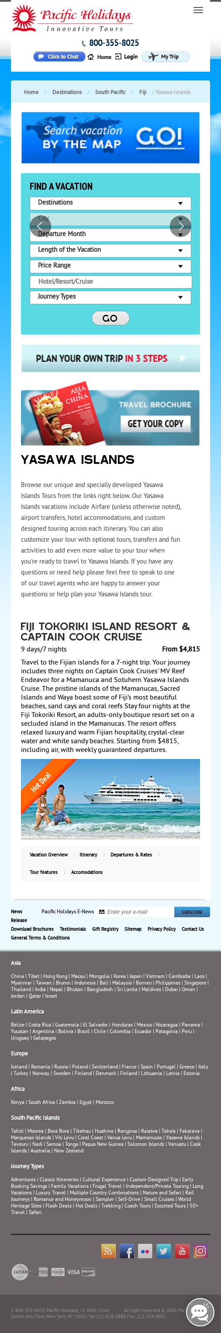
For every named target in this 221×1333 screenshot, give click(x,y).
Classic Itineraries (59, 1180)
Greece (187, 1067)
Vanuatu (177, 1145)
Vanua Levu (119, 1138)
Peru (187, 1032)
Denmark (106, 1074)
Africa (17, 1089)
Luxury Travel (51, 1193)
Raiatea (149, 1131)
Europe (19, 1054)
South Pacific (110, 92)
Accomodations (87, 873)
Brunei (63, 983)
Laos (199, 977)
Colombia (120, 1032)
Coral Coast (90, 1138)
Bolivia (65, 1032)
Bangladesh (100, 990)
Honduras (122, 1025)
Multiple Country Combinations (104, 1193)
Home (31, 92)
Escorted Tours (170, 1206)
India (40, 990)
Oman (188, 990)
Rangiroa (127, 1131)
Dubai (171, 990)
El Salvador (95, 1025)
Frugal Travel (107, 1186)
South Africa (41, 1103)
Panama (191, 1025)
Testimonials (73, 929)
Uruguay (20, 1038)
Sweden (62, 1074)
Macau (78, 977)
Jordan (18, 996)
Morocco (105, 1103)
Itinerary (88, 855)
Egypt (85, 1103)
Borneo (144, 983)
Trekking (111, 1206)
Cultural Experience (104, 1180)
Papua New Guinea (103, 1145)
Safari (35, 1213)
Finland (83, 1074)
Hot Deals (86, 1206)
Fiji (142, 92)
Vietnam (155, 977)
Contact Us (193, 929)
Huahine (104, 1131)
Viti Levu (64, 1138)
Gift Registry (105, 929)
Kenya (17, 1103)
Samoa (53, 1145)
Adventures (23, 1180)
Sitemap (133, 929)
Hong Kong (55, 977)
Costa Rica (39, 1025)
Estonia (191, 1074)
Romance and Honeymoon (63, 1200)
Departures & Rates (131, 855)
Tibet (34, 977)
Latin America (27, 1012)
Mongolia (99, 977)
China (17, 977)
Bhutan (75, 990)
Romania (40, 1067)
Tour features (44, 873)
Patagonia (167, 1032)
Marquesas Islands (31, 1138)
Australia (40, 1151)
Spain (147, 1067)
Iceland (19, 1067)
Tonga (71, 1145)
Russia (61, 1067)
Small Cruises (159, 1200)
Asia (16, 963)
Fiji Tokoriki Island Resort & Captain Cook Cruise (106, 632)
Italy (203, 1067)
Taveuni (19, 1145)
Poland (80, 1067)
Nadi (37, 1145)
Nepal (56, 990)
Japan (136, 977)
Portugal (166, 1067)
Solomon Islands (146, 1145)
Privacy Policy (162, 929)
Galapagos (44, 1038)
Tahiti (17, 1131)
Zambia (67, 1103)
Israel (51, 996)
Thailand (21, 990)
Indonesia (85, 983)
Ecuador (143, 1032)
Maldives (151, 990)
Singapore (195, 983)
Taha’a (169, 1131)
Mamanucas (149, 1138)
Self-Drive (129, 1200)
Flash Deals (58, 1206)
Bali (104, 983)
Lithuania (151, 1074)
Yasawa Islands (183, 1138)
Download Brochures (32, 929)
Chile (100, 1032)
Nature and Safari (162, 1193)
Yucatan (19, 1032)
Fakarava (190, 1131)
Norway (40, 1074)
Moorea (36, 1131)
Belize (17, 1025)
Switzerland (105, 1067)
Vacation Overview (49, 855)
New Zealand (68, 1151)
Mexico (144, 1025)
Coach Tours (137, 1206)
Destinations (67, 92)
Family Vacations (70, 1186)
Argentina (43, 1032)
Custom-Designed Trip (154, 1180)
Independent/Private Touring (157, 1186)
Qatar (35, 996)
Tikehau (82, 1131)
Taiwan (44, 983)
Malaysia (122, 983)
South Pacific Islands (35, 1118)
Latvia (173, 1074)
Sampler (105, 1200)
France (129, 1067)
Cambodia (179, 977)
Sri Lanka (127, 990)
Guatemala (67, 1025)
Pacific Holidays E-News (67, 911)
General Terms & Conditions (40, 938)
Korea (120, 977)
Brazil (83, 1032)
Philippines (167, 983)
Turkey (21, 1074)
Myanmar (21, 983)
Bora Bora (58, 1131)
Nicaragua (167, 1025)
